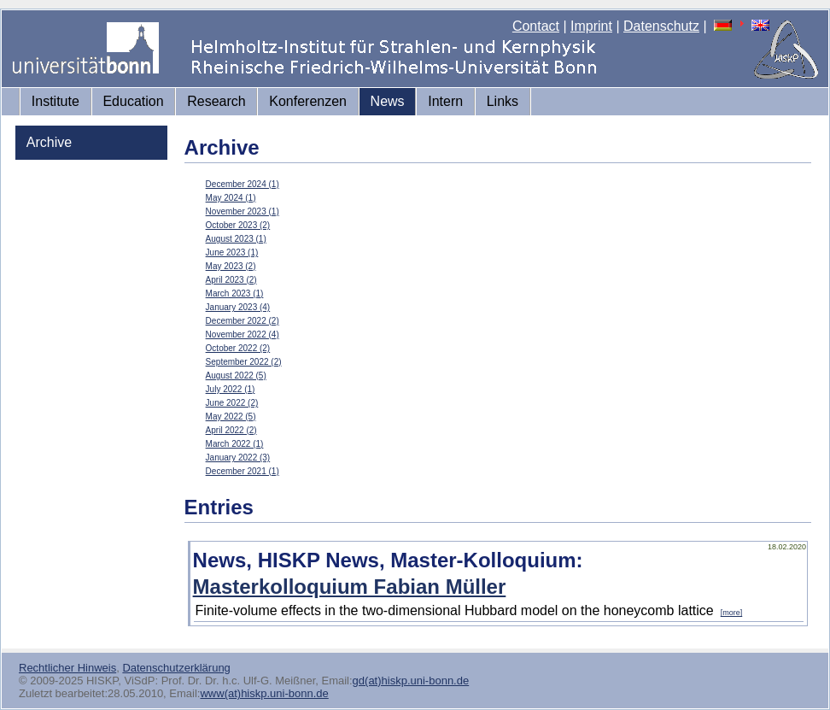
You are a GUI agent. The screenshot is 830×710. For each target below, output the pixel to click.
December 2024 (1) (242, 184)
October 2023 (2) (238, 225)
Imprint (591, 26)
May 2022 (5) (231, 416)
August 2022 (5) (236, 375)
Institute (55, 101)
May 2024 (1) (231, 197)
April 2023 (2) (231, 280)
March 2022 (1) (235, 444)
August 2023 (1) (236, 239)
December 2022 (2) (242, 321)
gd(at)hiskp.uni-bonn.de (411, 680)
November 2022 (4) (242, 334)
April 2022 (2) (231, 430)
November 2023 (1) (242, 211)
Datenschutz (661, 26)
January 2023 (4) (238, 307)
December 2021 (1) (242, 471)
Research (216, 101)
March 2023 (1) (235, 293)
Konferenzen (308, 101)
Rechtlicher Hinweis (67, 667)
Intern (445, 101)
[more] (732, 612)
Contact (535, 26)
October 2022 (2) (238, 348)
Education (132, 101)
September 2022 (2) (244, 362)
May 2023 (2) (231, 266)
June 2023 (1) (232, 252)
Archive (49, 142)
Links (502, 101)
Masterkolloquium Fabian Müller (349, 586)
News (388, 101)
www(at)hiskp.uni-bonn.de (264, 693)
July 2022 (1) (230, 389)
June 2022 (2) (232, 403)
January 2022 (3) (238, 457)
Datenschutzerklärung (176, 667)
